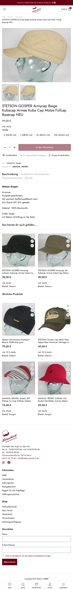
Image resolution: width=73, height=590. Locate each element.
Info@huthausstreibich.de (28, 458)
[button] (32, 155)
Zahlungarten (8, 482)
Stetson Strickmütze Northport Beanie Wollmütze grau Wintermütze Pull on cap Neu (15, 340)
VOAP (46, 578)
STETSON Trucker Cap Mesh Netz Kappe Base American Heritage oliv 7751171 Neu (54, 340)
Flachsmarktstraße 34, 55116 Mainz (16, 455)
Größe (5, 129)
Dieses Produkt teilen (58, 155)
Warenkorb (7, 514)
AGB (4, 475)
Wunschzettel (8, 518)
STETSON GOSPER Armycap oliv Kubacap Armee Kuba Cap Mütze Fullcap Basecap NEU (53, 271)
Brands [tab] (29, 178)
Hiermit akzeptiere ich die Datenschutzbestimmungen (28, 555)
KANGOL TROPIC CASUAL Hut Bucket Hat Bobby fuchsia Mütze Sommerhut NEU (52, 399)
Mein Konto (7, 510)
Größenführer (9, 155)
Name (4, 534)
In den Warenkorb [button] (32, 315)
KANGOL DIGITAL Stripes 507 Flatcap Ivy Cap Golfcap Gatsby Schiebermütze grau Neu (16, 399)
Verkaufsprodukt (9, 506)
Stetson (12, 286)
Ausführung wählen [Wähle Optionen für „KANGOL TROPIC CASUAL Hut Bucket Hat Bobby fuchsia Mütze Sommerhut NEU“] (68, 373)
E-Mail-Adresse (8, 545)
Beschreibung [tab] (10, 174)
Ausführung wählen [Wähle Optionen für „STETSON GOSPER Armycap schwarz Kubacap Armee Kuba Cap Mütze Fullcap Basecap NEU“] (32, 245)
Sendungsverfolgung (11, 521)
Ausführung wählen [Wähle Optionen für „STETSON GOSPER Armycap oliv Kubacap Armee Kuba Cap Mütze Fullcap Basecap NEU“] (68, 245)
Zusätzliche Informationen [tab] (35, 174)
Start (3, 16)
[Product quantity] (10, 147)
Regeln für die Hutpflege (13, 490)
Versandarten (8, 479)
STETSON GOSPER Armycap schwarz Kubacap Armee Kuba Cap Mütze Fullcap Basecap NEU (18, 271)
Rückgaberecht (9, 486)
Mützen (10, 16)
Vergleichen (32, 241)
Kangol (12, 414)
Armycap (18, 16)
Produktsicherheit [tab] (12, 178)
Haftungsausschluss (10, 494)
